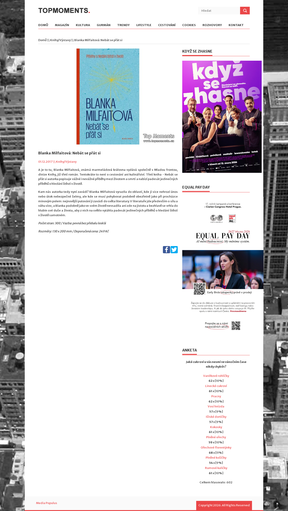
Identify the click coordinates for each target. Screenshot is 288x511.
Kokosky (216, 427)
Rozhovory (212, 25)
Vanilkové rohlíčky (216, 376)
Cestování (167, 25)
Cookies (189, 25)
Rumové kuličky (216, 468)
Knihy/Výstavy (60, 40)
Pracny (216, 396)
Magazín (62, 25)
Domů (43, 25)
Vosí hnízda (216, 406)
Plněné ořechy (216, 437)
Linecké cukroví (216, 386)
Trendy (123, 25)
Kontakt (236, 25)
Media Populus (46, 503)
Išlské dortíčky (216, 417)
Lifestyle (143, 25)
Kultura (83, 25)
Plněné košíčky (216, 458)
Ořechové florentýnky (216, 447)
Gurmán (103, 25)
